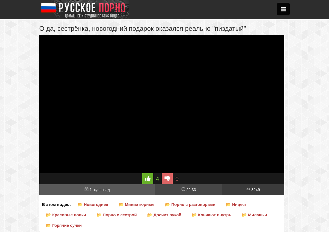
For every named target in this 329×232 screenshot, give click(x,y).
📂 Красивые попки (66, 214)
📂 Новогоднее (92, 204)
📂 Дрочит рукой (164, 214)
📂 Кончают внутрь (211, 214)
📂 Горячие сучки (64, 225)
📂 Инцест (236, 204)
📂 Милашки (254, 214)
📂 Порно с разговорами (190, 204)
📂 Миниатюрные (137, 204)
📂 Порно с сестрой (116, 214)
